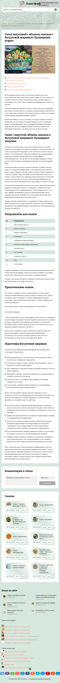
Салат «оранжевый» (20, 536)
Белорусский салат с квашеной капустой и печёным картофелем (46, 568)
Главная (5, 23)
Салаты (12, 23)
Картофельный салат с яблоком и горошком (46, 551)
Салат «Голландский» (18, 551)
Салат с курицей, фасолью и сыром (19, 505)
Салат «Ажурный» (45, 519)
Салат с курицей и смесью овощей (19, 566)
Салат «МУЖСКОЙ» (46, 505)
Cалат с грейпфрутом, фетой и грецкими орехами (19, 520)
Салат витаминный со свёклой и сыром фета (46, 536)
